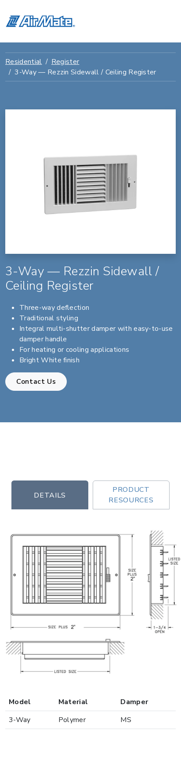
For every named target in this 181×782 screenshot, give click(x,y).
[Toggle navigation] (164, 21)
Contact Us (36, 381)
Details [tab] (49, 495)
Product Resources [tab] (131, 495)
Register (65, 62)
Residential (23, 62)
